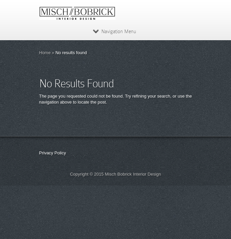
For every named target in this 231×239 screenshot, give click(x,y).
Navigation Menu (114, 31)
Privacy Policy (52, 152)
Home (45, 52)
